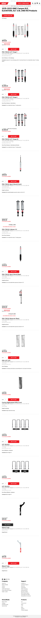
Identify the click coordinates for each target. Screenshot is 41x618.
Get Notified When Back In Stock (9, 226)
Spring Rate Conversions (26, 595)
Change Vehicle (8, 15)
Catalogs (3, 603)
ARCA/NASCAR (24, 590)
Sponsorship (4, 605)
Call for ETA (7, 524)
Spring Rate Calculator (25, 594)
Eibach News (4, 601)
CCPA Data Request (6, 588)
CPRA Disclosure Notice (6, 590)
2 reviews (8, 44)
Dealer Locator (5, 591)
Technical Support (24, 584)
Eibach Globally (5, 584)
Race (22, 604)
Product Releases (24, 610)
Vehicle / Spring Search (23, 3)
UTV (22, 605)
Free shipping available (6, 42)
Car (22, 601)
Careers (3, 586)
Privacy (3, 587)
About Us (4, 583)
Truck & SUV (23, 603)
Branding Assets (5, 604)
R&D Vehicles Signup (25, 593)
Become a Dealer (24, 591)
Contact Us (23, 583)
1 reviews (7, 90)
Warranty (23, 586)
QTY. (3, 49)
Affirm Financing (24, 588)
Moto (22, 607)
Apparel (22, 608)
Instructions (23, 587)
